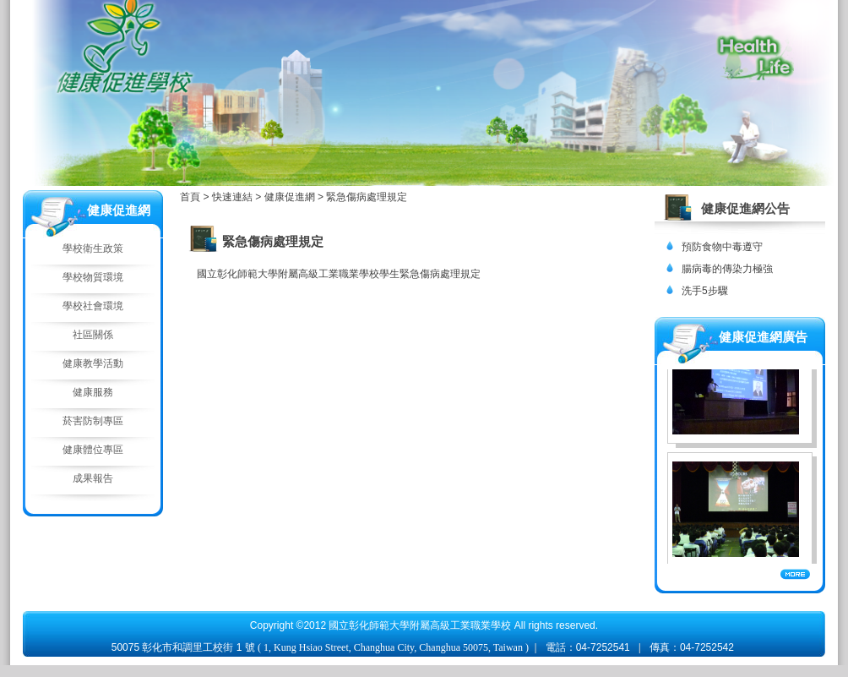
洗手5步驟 (705, 291)
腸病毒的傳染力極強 (727, 269)
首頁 (190, 197)
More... (795, 574)
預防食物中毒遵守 (722, 247)
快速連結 (233, 197)
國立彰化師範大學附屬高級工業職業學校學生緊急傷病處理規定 (339, 274)
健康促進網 (291, 197)
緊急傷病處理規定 (366, 197)
